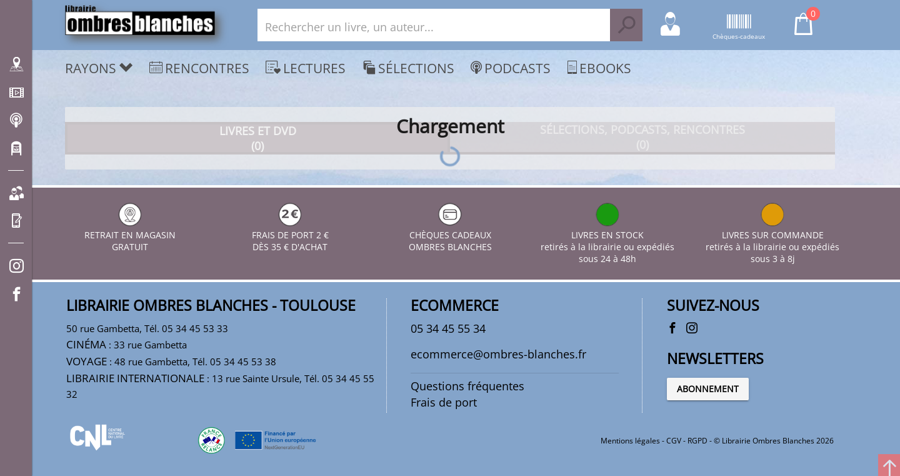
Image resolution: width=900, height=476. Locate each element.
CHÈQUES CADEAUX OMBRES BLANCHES (450, 235)
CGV (673, 440)
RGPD (698, 440)
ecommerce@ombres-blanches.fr (498, 354)
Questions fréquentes (467, 385)
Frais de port (444, 402)
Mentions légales (630, 440)
